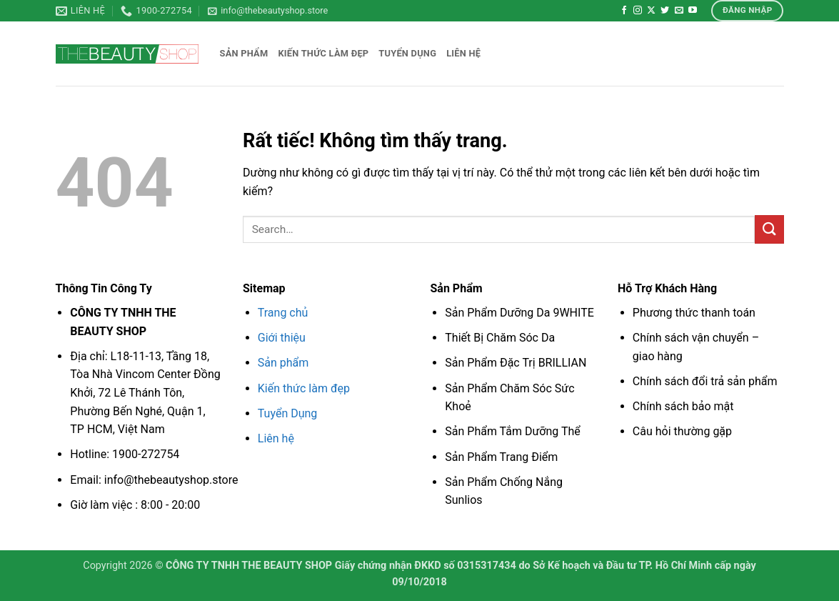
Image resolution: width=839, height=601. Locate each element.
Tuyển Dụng (288, 413)
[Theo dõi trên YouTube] (692, 11)
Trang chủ (283, 312)
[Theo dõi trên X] (651, 11)
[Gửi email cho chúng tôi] (679, 11)
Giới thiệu (282, 337)
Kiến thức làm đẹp (323, 53)
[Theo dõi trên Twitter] (664, 11)
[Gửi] (769, 229)
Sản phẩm (244, 53)
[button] (268, 10)
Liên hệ (463, 53)
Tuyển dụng (407, 53)
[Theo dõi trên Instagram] (637, 11)
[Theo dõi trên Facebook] (624, 11)
